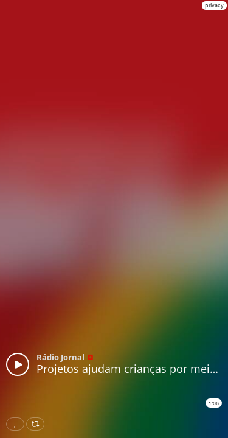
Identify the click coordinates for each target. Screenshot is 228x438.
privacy (214, 5)
